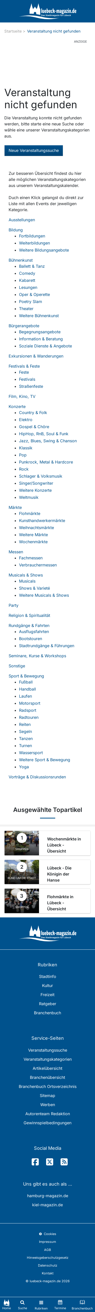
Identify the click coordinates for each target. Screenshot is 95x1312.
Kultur (47, 985)
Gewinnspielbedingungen (47, 1122)
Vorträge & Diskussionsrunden (37, 776)
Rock (24, 469)
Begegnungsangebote (40, 331)
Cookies (47, 1234)
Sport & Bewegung (26, 675)
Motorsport (29, 703)
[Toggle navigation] (41, 1304)
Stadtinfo (47, 976)
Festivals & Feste (24, 366)
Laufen (25, 696)
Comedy (27, 273)
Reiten (25, 724)
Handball (27, 689)
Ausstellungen (22, 219)
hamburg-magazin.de (47, 1195)
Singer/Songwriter (36, 483)
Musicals (27, 581)
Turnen (25, 745)
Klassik (25, 447)
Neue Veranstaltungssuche (34, 150)
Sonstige (17, 665)
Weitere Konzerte (35, 490)
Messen (16, 551)
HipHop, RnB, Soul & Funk (43, 433)
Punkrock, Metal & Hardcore (46, 461)
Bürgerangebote (24, 325)
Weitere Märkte (33, 534)
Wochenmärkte (33, 541)
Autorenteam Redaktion (47, 1113)
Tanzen (26, 738)
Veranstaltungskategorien (48, 1059)
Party (13, 605)
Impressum (47, 1242)
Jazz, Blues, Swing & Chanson (48, 440)
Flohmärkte (29, 513)
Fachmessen (31, 557)
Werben (47, 1104)
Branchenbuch (47, 1012)
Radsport (27, 710)
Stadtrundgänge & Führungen (46, 645)
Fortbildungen (32, 235)
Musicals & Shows (26, 575)
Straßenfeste (31, 386)
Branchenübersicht (47, 1077)
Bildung (16, 229)
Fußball (26, 682)
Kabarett (27, 280)
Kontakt (47, 1273)
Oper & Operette (34, 294)
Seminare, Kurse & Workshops (37, 655)
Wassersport (31, 752)
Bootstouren (30, 638)
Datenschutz (47, 1265)
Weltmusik (29, 497)
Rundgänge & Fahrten (29, 625)
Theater (26, 308)
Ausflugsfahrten (34, 631)
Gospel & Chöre (34, 426)
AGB (47, 1250)
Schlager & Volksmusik (40, 476)
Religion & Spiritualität (29, 615)
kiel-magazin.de (47, 1204)
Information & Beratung (41, 338)
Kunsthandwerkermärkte (42, 520)
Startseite (13, 31)
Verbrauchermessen (38, 564)
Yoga (24, 766)
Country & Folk (33, 412)
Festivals (27, 379)
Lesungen (28, 287)
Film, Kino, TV (22, 396)
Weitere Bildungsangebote (44, 250)
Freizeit (47, 994)
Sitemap (47, 1095)
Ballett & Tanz (32, 266)
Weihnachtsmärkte (36, 527)
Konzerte (17, 406)
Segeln (25, 731)
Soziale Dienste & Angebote (45, 345)
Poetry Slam (30, 301)
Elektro (25, 419)
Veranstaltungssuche (47, 1050)
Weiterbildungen (34, 242)
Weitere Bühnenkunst (39, 315)
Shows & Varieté (34, 588)
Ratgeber (47, 1003)
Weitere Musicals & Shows (44, 595)
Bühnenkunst (21, 260)
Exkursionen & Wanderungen (36, 356)
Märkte (15, 507)
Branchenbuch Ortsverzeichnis (48, 1086)
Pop (23, 454)
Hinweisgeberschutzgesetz (47, 1258)
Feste (24, 372)
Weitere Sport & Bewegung (44, 759)
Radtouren (29, 717)
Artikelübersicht (47, 1068)
